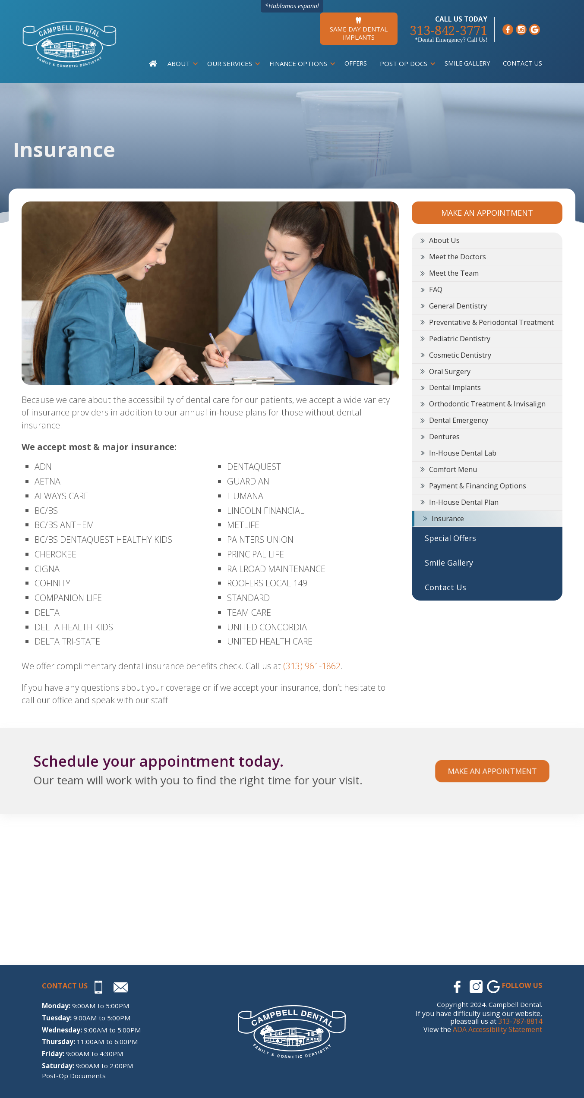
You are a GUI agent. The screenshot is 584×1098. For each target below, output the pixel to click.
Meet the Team (454, 273)
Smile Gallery (467, 63)
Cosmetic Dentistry (460, 355)
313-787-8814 (520, 1021)
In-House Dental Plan (464, 502)
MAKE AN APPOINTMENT (487, 213)
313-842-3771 (448, 30)
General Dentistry (458, 306)
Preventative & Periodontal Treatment (491, 322)
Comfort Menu (453, 469)
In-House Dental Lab (462, 453)
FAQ (435, 289)
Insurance (448, 518)
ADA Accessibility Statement (497, 1029)
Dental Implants (455, 387)
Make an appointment (492, 771)
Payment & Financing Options (477, 486)
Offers (355, 63)
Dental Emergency (458, 420)
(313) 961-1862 (312, 666)
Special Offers (450, 538)
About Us (444, 240)
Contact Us (522, 63)
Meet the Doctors (457, 256)
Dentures (444, 436)
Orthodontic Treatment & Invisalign (487, 404)
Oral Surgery (449, 371)
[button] (181, 63)
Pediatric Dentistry (459, 338)
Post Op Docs (403, 63)
